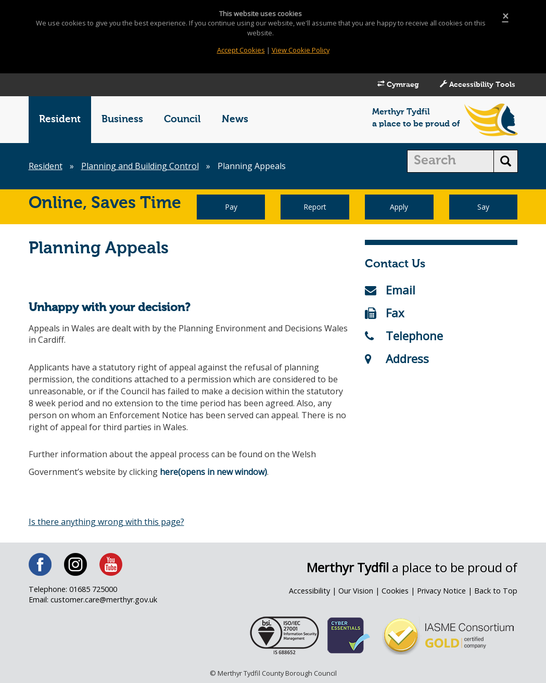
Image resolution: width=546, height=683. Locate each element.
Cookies (395, 591)
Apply (399, 207)
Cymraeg (398, 84)
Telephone (404, 335)
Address (397, 358)
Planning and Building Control (140, 166)
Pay (231, 207)
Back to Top (495, 591)
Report (314, 207)
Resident (60, 119)
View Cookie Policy (300, 50)
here (169, 472)
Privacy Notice (441, 591)
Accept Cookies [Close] (241, 50)
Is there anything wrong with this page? (106, 521)
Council (182, 119)
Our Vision (355, 591)
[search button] (505, 161)
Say (483, 207)
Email (390, 290)
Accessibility (309, 591)
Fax (384, 312)
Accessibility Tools (477, 84)
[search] (450, 161)
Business (122, 119)
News (235, 119)
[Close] (505, 16)
